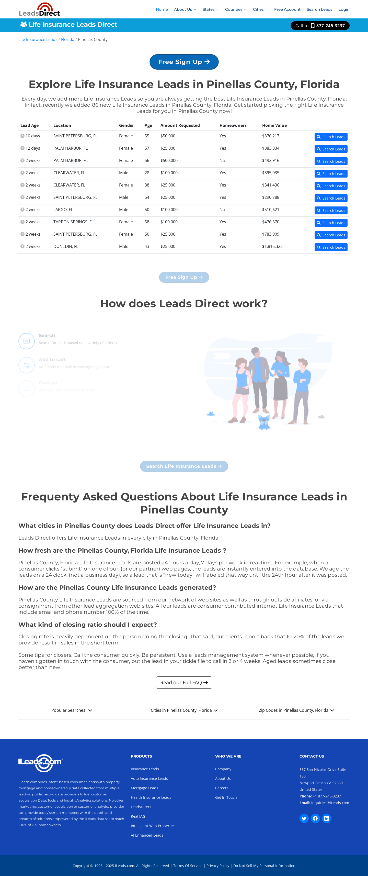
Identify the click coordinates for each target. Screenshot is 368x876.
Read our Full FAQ (184, 685)
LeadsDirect (141, 806)
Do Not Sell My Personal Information (264, 865)
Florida (67, 39)
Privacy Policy (217, 865)
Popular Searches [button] (71, 713)
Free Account (287, 9)
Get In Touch (226, 797)
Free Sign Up (184, 64)
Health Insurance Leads (151, 797)
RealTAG (138, 816)
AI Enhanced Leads (147, 835)
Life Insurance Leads (37, 39)
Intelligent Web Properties (153, 825)
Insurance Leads (145, 768)
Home (162, 9)
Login (344, 9)
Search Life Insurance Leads (184, 468)
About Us (223, 778)
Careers (221, 787)
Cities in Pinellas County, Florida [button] (184, 713)
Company (223, 768)
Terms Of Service (187, 865)
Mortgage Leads (144, 787)
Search (47, 345)
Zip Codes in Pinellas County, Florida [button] (296, 713)
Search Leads (319, 9)
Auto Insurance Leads (149, 778)
